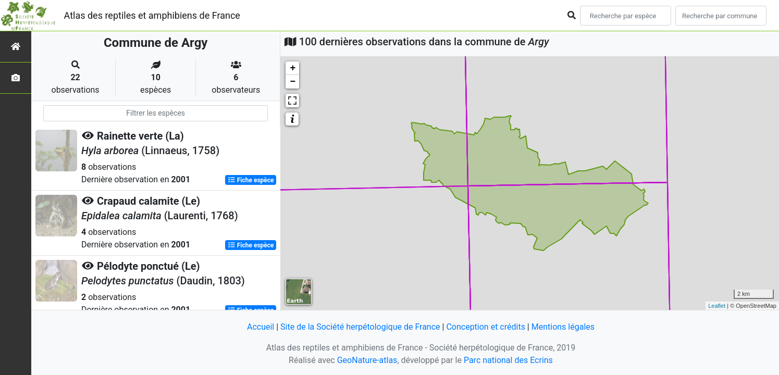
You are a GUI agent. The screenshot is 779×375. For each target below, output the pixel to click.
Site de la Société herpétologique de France (360, 327)
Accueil (260, 327)
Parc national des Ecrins (508, 360)
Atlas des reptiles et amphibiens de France (152, 15)
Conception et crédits (485, 327)
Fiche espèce (251, 180)
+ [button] (292, 68)
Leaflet (716, 306)
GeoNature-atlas (367, 360)
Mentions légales (563, 327)
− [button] (292, 82)
